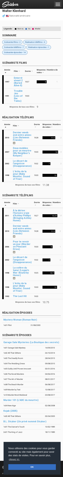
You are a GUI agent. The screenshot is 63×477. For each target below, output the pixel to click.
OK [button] (32, 467)
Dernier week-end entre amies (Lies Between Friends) (22, 136)
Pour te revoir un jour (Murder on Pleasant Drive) (21, 245)
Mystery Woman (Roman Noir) (20, 319)
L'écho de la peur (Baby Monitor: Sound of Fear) (21, 175)
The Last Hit (20, 296)
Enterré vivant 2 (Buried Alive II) (18, 82)
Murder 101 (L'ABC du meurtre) (20, 400)
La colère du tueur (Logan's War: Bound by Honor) (21, 271)
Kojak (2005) (10, 411)
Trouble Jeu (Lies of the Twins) (18, 96)
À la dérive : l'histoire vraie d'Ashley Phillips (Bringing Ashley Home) (22, 215)
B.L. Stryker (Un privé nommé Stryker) (24, 421)
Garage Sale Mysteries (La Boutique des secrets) (31, 342)
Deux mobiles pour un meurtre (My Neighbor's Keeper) (22, 152)
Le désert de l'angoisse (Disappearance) (22, 163)
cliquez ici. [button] (14, 459)
